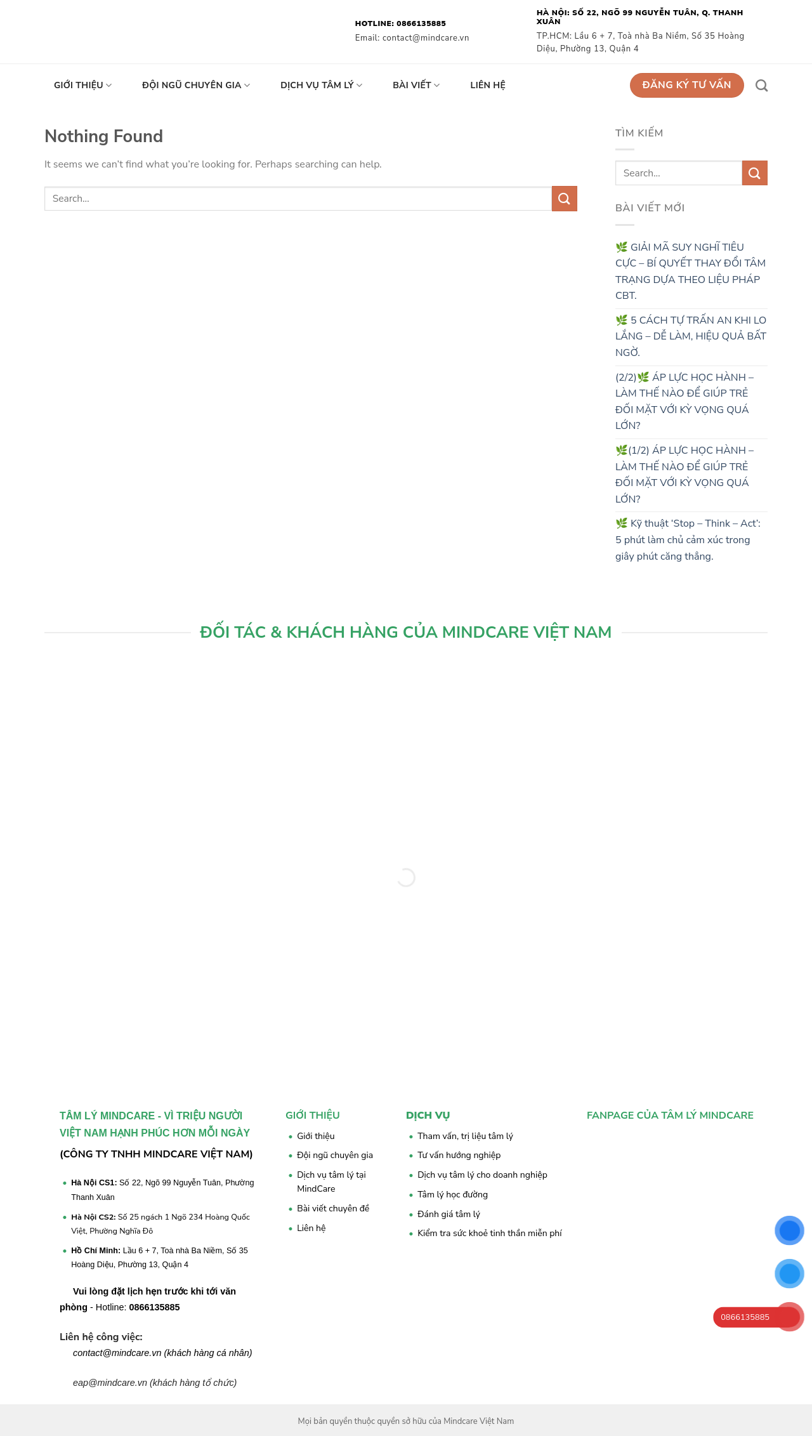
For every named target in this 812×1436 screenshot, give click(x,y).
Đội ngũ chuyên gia (196, 85)
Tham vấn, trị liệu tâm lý (465, 1136)
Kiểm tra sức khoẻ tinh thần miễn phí (489, 1233)
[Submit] (564, 198)
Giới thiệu (83, 85)
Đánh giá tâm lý (448, 1214)
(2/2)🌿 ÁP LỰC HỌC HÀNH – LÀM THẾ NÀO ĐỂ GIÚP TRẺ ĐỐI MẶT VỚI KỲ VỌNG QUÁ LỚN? (684, 402)
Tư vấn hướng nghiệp (459, 1155)
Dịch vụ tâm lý (321, 85)
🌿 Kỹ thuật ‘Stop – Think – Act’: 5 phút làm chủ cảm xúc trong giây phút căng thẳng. (688, 540)
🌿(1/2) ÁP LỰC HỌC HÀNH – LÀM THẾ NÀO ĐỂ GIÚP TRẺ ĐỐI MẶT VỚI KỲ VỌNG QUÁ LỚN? (684, 475)
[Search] (762, 85)
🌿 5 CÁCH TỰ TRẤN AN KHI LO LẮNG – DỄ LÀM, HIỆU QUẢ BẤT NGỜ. (690, 336)
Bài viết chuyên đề (333, 1208)
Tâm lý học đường (452, 1195)
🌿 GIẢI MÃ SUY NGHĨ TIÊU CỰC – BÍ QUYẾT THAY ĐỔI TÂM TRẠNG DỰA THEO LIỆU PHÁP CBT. (690, 271)
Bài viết (416, 85)
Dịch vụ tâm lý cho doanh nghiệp (482, 1175)
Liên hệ (488, 85)
